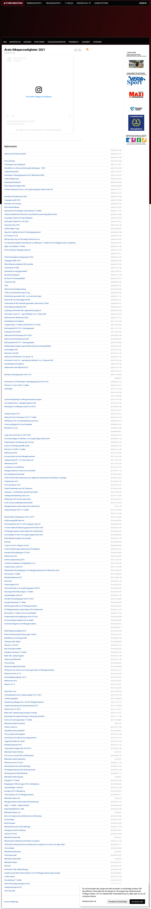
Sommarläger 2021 (11, 350)
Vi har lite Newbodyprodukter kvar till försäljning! (22, 549)
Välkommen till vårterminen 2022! (16, 318)
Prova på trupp (9, 161)
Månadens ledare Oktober (13, 752)
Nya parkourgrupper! (11, 275)
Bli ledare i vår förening (12, 204)
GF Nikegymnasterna (13, 3)
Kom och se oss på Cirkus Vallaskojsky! (19, 755)
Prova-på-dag (9, 663)
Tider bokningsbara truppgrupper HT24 (18, 257)
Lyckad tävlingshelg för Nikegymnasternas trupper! (23, 399)
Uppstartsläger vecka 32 (13, 595)
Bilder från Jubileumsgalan (14, 656)
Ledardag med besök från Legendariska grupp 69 (22, 310)
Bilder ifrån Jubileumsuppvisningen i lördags (20, 713)
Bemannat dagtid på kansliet (14, 666)
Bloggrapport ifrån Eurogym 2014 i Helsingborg (21, 784)
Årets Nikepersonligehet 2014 (15, 631)
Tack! (6, 285)
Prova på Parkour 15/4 (12, 485)
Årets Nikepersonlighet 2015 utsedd (17, 538)
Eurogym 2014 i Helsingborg (14, 791)
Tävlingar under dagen (12, 641)
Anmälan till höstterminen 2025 (15, 196)
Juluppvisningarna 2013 (13, 887)
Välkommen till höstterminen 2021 (16, 339)
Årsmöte (7, 542)
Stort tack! (8, 581)
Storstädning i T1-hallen (13, 880)
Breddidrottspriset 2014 (13, 745)
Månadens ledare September (15, 759)
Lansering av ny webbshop (14, 467)
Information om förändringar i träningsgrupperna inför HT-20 (26, 382)
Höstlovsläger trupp (11, 179)
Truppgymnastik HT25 (12, 200)
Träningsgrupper (34, 3)
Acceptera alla (137, 902)
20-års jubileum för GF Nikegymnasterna (19, 795)
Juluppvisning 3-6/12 (12, 414)
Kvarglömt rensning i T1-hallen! (15, 652)
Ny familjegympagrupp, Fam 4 (15, 677)
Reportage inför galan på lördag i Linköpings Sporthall (24, 716)
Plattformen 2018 (10, 453)
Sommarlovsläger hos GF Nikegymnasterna (20, 624)
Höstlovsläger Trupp (11, 229)
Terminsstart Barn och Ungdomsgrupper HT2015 (22, 588)
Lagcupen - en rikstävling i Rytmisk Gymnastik (21, 492)
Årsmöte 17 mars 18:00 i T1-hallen (16, 385)
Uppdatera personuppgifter (14, 730)
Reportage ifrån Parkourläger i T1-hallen (18, 592)
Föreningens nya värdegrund (14, 164)
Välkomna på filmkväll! (12, 659)
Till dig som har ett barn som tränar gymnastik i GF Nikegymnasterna (29, 670)
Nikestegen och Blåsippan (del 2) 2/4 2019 (19, 407)
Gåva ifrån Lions (10, 691)
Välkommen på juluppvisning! (15, 289)
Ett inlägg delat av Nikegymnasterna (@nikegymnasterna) (39, 130)
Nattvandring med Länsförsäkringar (17, 766)
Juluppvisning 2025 (11, 172)
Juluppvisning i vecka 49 (13, 567)
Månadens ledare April (12, 852)
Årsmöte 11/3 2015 (11, 645)
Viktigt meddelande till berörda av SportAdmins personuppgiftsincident (30, 214)
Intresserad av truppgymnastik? (15, 271)
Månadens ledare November (14, 723)
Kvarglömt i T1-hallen (12, 780)
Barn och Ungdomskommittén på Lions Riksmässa (23, 816)
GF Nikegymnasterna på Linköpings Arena (19, 770)
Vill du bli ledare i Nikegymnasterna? (17, 250)
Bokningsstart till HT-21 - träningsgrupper (19, 342)
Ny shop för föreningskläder (14, 278)
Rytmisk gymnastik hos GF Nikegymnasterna (20, 606)
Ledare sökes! (9, 876)
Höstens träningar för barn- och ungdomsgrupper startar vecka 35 (28, 189)
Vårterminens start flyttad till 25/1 (16, 367)
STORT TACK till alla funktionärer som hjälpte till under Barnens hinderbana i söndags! (35, 478)
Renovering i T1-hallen (12, 574)
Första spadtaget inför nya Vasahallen (18, 424)
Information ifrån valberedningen (16, 869)
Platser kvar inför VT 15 (12, 674)
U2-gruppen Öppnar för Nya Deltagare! (18, 218)
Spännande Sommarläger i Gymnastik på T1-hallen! (23, 211)
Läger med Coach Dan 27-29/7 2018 (17, 435)
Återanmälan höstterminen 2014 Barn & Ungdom (22, 841)
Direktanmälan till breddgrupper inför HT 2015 (21, 617)
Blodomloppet (9, 823)
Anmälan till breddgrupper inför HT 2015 (19, 599)
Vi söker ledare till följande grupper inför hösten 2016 (23, 528)
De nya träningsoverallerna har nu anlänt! (19, 620)
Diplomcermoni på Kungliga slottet (17, 300)
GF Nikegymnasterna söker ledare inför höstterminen (23, 531)
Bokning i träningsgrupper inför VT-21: (18, 374)
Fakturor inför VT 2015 (12, 709)
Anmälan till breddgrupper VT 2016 (17, 552)
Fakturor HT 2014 (10, 834)
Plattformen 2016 (10, 556)
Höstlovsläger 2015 (11, 585)
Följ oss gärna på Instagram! (14, 734)
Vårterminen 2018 (10, 463)
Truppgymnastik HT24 (12, 261)
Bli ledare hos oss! (11, 428)
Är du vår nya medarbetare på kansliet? (18, 503)
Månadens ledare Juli (12, 798)
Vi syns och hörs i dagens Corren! (16, 545)
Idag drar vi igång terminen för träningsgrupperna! (22, 232)
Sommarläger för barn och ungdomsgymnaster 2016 (23, 535)
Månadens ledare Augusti (13, 777)
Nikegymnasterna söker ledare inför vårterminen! (22, 506)
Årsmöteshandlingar (11, 207)
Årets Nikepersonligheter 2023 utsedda (18, 264)
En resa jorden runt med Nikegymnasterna (19, 456)
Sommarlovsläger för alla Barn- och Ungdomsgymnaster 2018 (27, 439)
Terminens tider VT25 (12, 225)
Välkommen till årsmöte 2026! (15, 154)
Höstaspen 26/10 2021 (12, 332)
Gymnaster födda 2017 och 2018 (16, 221)
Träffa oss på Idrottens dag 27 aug (17, 293)
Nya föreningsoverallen (12, 649)
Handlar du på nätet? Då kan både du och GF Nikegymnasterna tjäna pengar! (32, 873)
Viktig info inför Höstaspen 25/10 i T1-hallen (20, 417)
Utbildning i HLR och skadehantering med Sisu (21, 421)
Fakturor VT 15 (9, 684)
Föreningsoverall (10, 855)
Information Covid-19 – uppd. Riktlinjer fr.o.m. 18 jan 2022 (25, 314)
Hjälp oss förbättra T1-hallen (14, 246)
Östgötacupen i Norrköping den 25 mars (19, 442)
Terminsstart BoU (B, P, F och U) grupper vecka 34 (22, 524)
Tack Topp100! (9, 891)
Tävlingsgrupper (53, 3)
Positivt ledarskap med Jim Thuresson (18, 488)
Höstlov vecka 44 (10, 727)
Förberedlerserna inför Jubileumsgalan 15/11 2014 (22, 695)
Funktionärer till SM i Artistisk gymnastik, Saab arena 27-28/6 (26, 303)
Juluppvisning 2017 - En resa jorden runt (18, 460)
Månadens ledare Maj (12, 837)
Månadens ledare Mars (12, 859)
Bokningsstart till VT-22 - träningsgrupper (19, 328)
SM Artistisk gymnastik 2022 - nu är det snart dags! (22, 296)
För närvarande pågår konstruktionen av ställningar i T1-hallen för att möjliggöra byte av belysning (40, 243)
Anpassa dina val (89, 901)
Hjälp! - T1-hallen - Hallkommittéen (16, 805)
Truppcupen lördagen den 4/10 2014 (17, 748)
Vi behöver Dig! (9, 282)
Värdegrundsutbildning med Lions (16, 496)
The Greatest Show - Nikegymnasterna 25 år (20, 403)
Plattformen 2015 (10, 681)
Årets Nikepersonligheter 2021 (24, 49)
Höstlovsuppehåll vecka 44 (14, 520)
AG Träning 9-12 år (11, 236)
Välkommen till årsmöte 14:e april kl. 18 (18, 357)
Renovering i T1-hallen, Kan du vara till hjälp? (20, 613)
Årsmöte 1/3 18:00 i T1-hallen (15, 449)
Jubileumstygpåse (11, 698)
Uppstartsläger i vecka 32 (13, 787)
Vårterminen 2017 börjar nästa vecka (17, 499)
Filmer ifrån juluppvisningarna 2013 (17, 884)
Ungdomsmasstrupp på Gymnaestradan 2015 (21, 706)
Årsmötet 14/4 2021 (11, 353)
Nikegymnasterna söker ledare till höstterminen (21, 802)
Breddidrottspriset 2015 (13, 577)
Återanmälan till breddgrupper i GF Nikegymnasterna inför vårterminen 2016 (31, 570)
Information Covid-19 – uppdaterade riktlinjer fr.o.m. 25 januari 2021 (29, 360)
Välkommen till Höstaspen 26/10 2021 (18, 335)
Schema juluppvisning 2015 (14, 560)
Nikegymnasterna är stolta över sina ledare (19, 471)
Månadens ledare (10, 862)
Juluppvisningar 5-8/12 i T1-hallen (16, 510)
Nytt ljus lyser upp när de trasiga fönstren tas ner (22, 239)
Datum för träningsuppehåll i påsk (16, 446)
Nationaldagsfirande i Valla (14, 809)
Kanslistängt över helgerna (14, 321)
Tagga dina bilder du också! (14, 741)
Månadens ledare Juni (12, 812)
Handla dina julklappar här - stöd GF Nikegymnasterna (24, 702)
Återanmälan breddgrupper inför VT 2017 (19, 517)
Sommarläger (9, 820)
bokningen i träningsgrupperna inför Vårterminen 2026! (24, 175)
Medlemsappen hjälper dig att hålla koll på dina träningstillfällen (27, 346)
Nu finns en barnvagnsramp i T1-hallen (18, 720)
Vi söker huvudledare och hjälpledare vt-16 (19, 563)
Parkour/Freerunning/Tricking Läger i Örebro (20, 634)
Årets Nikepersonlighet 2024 (14, 186)
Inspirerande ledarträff (12, 182)
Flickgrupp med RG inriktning (15, 830)
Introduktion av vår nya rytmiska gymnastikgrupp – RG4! (24, 168)
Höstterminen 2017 (11, 481)
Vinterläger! (8, 389)
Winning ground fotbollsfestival (16, 773)
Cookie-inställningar (11, 902)
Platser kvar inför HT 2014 (13, 763)
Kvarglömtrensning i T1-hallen (15, 602)
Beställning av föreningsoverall (15, 638)
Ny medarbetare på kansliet (14, 474)
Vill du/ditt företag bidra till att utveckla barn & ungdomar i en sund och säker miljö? (34, 844)
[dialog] (114, 895)
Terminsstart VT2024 (11, 268)
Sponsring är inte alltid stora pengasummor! (20, 738)
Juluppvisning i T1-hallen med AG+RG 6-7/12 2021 (22, 325)
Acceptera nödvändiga (118, 902)
